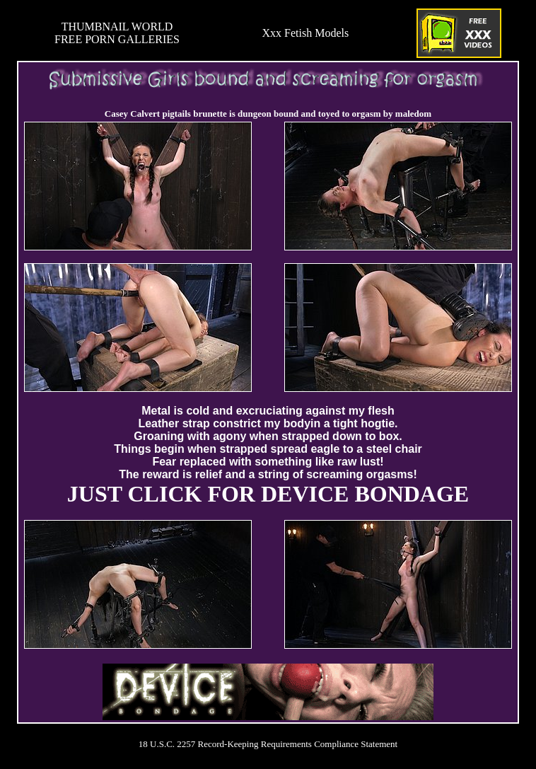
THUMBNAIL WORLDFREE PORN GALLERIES (117, 33)
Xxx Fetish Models (305, 33)
